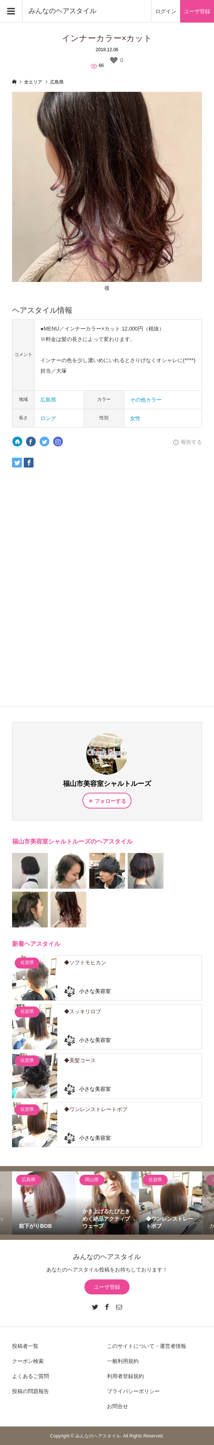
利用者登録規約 (125, 1376)
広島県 (48, 400)
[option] (43, 1203)
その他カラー (146, 400)
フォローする (110, 801)
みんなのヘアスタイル (62, 11)
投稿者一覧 (25, 1346)
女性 (135, 418)
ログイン (165, 11)
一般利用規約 (123, 1361)
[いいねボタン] (113, 60)
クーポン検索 (28, 1361)
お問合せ (117, 1406)
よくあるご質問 (30, 1376)
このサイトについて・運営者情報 (146, 1346)
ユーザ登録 (197, 11)
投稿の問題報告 (30, 1391)
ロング (48, 418)
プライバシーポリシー (133, 1391)
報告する (191, 442)
